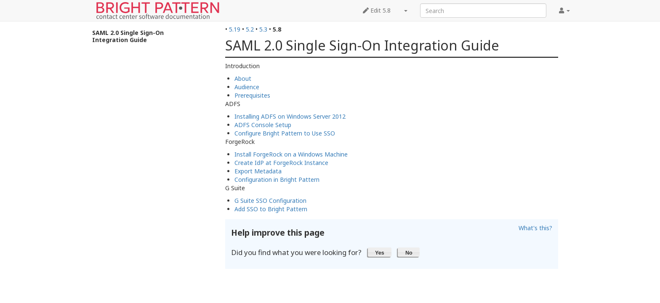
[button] (380, 252)
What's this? (535, 228)
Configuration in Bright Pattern (276, 179)
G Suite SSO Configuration (270, 201)
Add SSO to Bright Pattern (270, 209)
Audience (246, 87)
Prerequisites (252, 95)
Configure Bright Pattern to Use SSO (284, 133)
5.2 (250, 29)
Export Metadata (258, 171)
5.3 (263, 29)
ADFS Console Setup (262, 125)
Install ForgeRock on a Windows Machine (291, 154)
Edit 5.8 (377, 10)
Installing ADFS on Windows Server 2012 (290, 116)
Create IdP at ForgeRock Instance (281, 163)
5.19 (234, 29)
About (242, 78)
